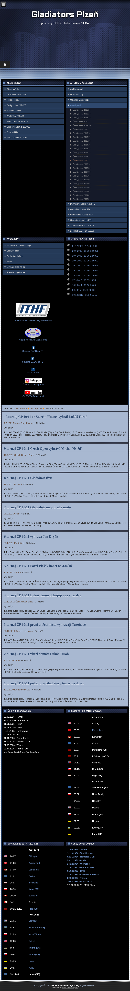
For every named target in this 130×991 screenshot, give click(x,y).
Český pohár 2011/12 (82, 156)
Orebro (32, 876)
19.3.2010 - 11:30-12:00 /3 (85, 275)
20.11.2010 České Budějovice (18, 601)
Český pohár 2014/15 (82, 145)
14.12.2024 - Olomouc (78, 864)
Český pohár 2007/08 (82, 172)
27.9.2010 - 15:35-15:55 (84, 280)
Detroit (32, 941)
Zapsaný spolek (14, 111)
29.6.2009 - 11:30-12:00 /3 (85, 260)
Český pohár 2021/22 (82, 118)
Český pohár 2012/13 (82, 153)
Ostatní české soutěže (80, 209)
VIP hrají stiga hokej (16, 267)
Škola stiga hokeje (15, 256)
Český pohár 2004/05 (82, 184)
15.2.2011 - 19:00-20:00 (84, 285)
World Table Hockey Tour (81, 215)
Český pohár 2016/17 (82, 137)
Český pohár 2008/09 (82, 168)
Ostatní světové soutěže (81, 220)
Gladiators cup (76, 94)
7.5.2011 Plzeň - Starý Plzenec (19, 423)
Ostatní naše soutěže (79, 100)
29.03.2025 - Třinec (77, 878)
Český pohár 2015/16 (82, 141)
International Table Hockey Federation (33, 320)
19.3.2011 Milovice (13, 484)
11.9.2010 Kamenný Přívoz (17, 689)
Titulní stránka (13, 89)
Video (9, 261)
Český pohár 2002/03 (82, 191)
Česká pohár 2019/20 (82, 125)
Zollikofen (33, 895)
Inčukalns (33, 882)
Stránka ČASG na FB (32, 351)
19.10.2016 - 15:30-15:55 (84, 295)
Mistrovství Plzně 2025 (17, 94)
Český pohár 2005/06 (82, 180)
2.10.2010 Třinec (12, 660)
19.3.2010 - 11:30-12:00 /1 (85, 265)
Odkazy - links (13, 251)
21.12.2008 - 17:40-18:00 (84, 246)
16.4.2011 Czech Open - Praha (19, 455)
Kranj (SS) (34, 889)
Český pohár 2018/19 (82, 129)
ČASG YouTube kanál (33, 396)
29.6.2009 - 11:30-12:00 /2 (85, 256)
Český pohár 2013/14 (82, 149)
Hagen (32, 961)
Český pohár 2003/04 (82, 187)
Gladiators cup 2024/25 (17, 121)
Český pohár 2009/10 (82, 164)
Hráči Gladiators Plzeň (17, 138)
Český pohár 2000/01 (82, 199)
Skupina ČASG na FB (33, 362)
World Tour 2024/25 (15, 116)
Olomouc (33, 921)
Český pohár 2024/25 (16, 105)
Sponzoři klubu (13, 132)
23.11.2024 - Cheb (76, 860)
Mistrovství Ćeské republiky (82, 204)
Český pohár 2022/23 (82, 114)
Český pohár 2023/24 (82, 110)
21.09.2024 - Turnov (77, 849)
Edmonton (34, 869)
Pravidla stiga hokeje (16, 272)
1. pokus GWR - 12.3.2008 (82, 225)
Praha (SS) (34, 954)
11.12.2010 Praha (12, 572)
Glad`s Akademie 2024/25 (18, 127)
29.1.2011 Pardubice (14, 543)
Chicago (33, 856)
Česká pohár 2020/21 (82, 122)
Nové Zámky (35, 934)
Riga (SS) (33, 909)
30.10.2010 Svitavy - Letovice (18, 631)
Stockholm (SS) (37, 927)
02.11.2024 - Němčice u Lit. (81, 856)
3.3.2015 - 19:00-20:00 (83, 290)
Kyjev (31, 968)
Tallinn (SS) (35, 947)
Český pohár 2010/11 (82, 160)
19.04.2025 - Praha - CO (79, 881)
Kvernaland (97, 730)
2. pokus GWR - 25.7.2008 (82, 231)
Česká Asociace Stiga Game (33, 339)
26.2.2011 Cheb (12, 513)
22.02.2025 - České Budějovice (83, 874)
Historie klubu (13, 100)
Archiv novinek (76, 89)
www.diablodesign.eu (70, 987)
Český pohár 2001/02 (82, 195)
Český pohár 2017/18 (82, 133)
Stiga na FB (33, 372)
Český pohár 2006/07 (82, 176)
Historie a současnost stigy (19, 245)
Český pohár (76, 105)
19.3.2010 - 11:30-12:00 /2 (85, 270)
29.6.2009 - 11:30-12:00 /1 (85, 251)
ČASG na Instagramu (33, 384)
